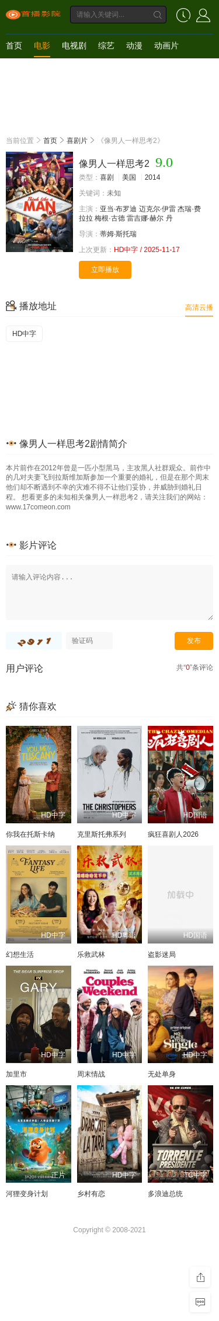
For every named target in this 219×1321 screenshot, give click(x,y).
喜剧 (107, 177)
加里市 (16, 1074)
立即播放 (105, 269)
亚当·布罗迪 (118, 209)
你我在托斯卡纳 (30, 834)
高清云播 (199, 307)
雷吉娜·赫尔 (145, 218)
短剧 (14, 69)
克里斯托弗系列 (101, 834)
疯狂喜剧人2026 (173, 834)
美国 (129, 177)
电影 (42, 45)
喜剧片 (77, 141)
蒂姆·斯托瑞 (118, 234)
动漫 (134, 45)
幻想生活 (20, 954)
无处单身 (162, 1074)
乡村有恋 (91, 1194)
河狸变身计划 (27, 1194)
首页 (14, 45)
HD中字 (24, 334)
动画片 (166, 45)
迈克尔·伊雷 (157, 209)
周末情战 (91, 1074)
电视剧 (74, 45)
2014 (153, 177)
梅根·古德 (109, 218)
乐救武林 (91, 954)
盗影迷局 (162, 954)
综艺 (106, 45)
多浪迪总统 (165, 1194)
